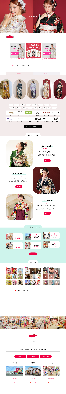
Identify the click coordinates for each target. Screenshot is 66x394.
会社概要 (35, 349)
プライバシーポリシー (42, 349)
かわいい (12, 107)
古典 (24, 107)
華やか (28, 104)
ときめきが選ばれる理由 (28, 349)
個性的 (16, 104)
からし (54, 107)
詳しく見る (47, 160)
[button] (7, 51)
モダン (18, 107)
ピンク (30, 107)
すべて (11, 104)
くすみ (40, 104)
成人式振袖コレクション (33, 126)
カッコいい (53, 104)
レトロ (46, 104)
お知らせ (21, 349)
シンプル (34, 104)
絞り (22, 104)
